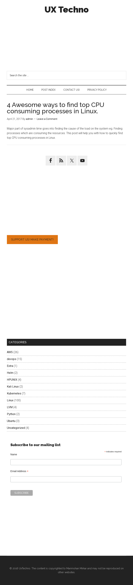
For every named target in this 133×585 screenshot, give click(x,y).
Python (11, 414)
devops (11, 359)
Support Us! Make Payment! (32, 239)
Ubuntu (11, 421)
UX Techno (67, 9)
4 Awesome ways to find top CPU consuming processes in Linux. (55, 108)
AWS (10, 352)
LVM (10, 407)
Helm (10, 372)
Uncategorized (16, 428)
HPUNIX (12, 379)
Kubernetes (14, 393)
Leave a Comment (47, 119)
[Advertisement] (66, 42)
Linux (10, 400)
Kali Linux (13, 386)
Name (13, 454)
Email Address (19, 471)
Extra (10, 366)
